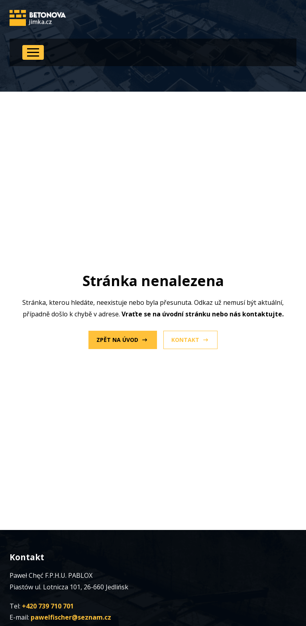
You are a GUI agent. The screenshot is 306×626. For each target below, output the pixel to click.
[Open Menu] (33, 52)
